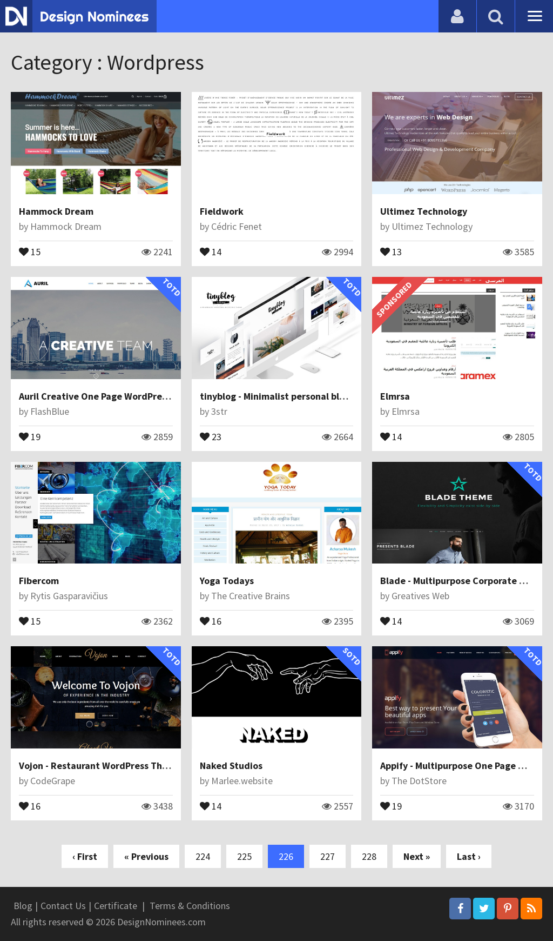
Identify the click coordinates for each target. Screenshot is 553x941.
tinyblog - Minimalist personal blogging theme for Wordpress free (342, 396)
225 (244, 856)
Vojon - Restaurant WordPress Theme (100, 765)
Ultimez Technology (423, 211)
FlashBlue (49, 411)
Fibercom (39, 580)
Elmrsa (395, 396)
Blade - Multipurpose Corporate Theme (464, 580)
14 (210, 251)
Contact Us (63, 905)
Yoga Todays (227, 580)
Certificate (115, 905)
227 (327, 856)
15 (30, 251)
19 (30, 435)
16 (210, 620)
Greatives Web (420, 595)
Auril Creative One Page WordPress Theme (111, 396)
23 (210, 435)
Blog (23, 905)
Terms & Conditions (190, 905)
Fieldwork (222, 211)
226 (286, 856)
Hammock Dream (56, 211)
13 (391, 251)
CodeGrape (52, 780)
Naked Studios (231, 765)
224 (202, 856)
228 (369, 856)
